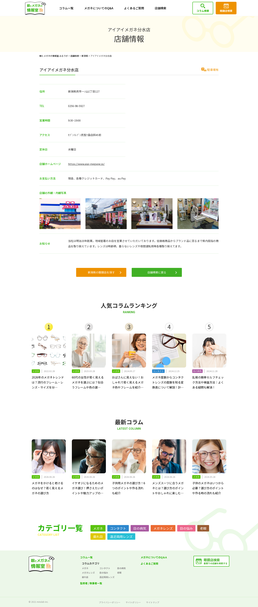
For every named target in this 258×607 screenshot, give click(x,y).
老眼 (203, 528)
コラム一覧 (66, 8)
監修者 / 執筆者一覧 (91, 583)
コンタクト (118, 528)
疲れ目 (98, 536)
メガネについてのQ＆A (154, 557)
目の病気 (139, 528)
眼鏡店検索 (226, 11)
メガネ (98, 528)
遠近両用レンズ (121, 536)
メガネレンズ (163, 528)
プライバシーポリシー (109, 602)
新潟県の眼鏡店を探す (101, 272)
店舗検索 (160, 8)
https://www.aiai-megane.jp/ (86, 164)
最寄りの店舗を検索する (215, 561)
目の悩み (186, 528)
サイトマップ (152, 602)
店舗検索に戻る (156, 272)
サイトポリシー (133, 602)
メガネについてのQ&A (98, 8)
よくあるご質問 (134, 8)
